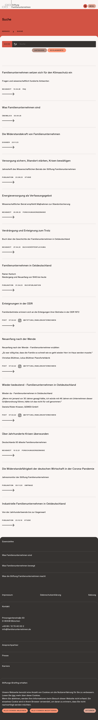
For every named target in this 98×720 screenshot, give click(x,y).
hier (14, 695)
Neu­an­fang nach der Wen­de (19, 339)
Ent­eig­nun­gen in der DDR (17, 303)
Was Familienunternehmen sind (17, 555)
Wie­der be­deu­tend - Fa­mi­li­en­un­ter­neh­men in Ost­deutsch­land (39, 385)
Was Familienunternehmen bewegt (18, 565)
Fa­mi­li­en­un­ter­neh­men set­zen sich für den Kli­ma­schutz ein (37, 72)
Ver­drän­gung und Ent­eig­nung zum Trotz (26, 230)
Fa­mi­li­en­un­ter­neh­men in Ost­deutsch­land (26, 265)
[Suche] (85, 6)
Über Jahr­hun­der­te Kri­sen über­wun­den (25, 434)
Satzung (92, 595)
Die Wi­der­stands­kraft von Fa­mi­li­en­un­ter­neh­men (31, 134)
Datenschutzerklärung (50, 595)
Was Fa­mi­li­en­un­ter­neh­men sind (21, 107)
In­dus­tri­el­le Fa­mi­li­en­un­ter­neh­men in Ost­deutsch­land (34, 504)
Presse (5, 655)
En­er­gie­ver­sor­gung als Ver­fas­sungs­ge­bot (27, 196)
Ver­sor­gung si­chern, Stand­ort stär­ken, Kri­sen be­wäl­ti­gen (36, 161)
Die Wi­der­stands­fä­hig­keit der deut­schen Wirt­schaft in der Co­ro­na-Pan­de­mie (48, 469)
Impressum (7, 595)
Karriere (6, 666)
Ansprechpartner (10, 645)
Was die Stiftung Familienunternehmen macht (24, 576)
